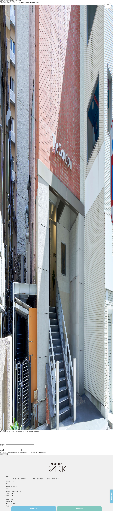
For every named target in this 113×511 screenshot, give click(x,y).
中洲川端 (47, 479)
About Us (8, 495)
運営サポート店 (10, 481)
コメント (2, 444)
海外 (7, 483)
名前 (1, 446)
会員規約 (8, 501)
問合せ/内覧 (33, 509)
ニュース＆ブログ (10, 493)
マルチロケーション (11, 486)
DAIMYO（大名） (57, 479)
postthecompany (4, 1)
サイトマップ (9, 506)
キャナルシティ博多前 (13, 479)
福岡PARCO (24, 479)
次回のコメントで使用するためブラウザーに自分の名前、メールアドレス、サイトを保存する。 (24, 452)
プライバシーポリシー (12, 503)
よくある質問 (9, 499)
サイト (1, 450)
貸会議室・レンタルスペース (13, 491)
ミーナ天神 (32, 479)
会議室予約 (79, 509)
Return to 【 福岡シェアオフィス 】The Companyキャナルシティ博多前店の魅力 (19, 2)
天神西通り (40, 479)
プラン (7, 489)
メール (2, 448)
